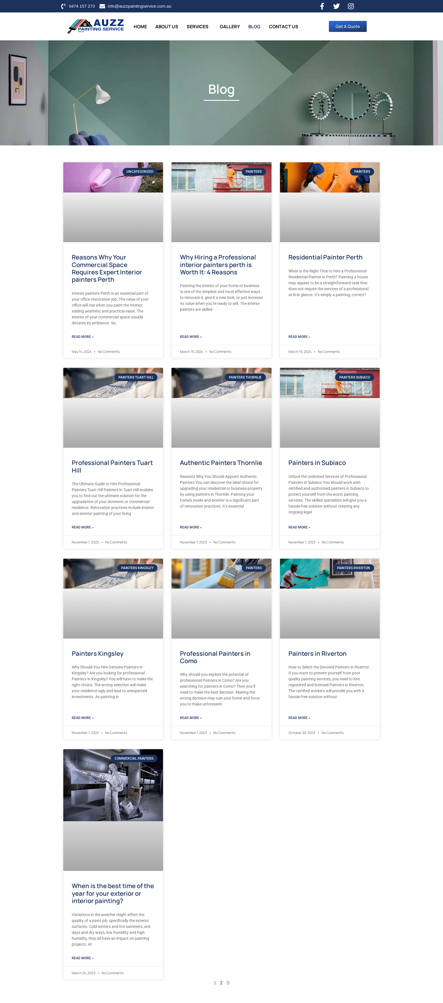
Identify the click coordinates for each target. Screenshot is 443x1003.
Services (198, 26)
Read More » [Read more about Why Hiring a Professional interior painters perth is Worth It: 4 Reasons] (191, 337)
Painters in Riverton (317, 653)
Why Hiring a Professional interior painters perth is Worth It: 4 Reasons (218, 264)
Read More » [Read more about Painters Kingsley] (83, 718)
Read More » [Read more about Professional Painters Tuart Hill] (83, 527)
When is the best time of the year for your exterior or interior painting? (113, 893)
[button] (199, 26)
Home (140, 26)
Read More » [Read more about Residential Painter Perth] (299, 337)
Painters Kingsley (97, 653)
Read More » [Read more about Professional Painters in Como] (191, 718)
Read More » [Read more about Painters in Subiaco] (299, 527)
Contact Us (283, 26)
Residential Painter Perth (325, 257)
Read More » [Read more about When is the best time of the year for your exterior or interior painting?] (83, 958)
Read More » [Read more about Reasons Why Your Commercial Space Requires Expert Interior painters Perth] (83, 337)
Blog (254, 26)
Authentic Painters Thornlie (221, 462)
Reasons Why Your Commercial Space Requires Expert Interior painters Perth (107, 268)
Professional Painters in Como (215, 657)
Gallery (230, 26)
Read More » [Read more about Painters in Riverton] (299, 718)
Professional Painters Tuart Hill (112, 466)
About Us (166, 26)
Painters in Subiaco (317, 462)
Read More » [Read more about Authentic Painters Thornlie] (191, 527)
